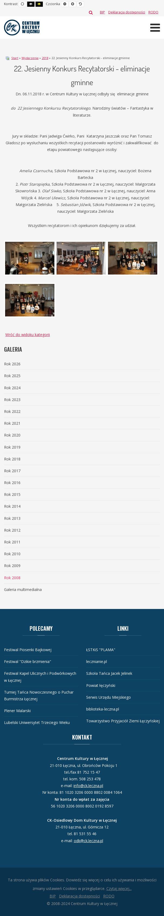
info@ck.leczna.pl (88, 785)
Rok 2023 (12, 399)
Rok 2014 (12, 506)
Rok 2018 (12, 458)
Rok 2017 (12, 470)
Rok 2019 (12, 447)
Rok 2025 (12, 375)
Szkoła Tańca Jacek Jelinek (109, 673)
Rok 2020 (12, 435)
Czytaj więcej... (119, 888)
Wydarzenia (30, 58)
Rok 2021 (12, 423)
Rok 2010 (12, 553)
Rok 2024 (12, 387)
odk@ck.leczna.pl (88, 840)
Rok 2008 (12, 577)
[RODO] (153, 12)
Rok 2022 (12, 411)
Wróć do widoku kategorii (27, 334)
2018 (45, 58)
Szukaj (91, 12)
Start (14, 58)
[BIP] (102, 12)
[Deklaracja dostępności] (126, 12)
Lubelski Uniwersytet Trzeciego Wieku (37, 722)
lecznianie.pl (96, 661)
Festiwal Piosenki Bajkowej (27, 649)
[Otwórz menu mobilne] (155, 27)
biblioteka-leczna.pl (102, 709)
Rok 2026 (12, 363)
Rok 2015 (12, 494)
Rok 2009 (12, 565)
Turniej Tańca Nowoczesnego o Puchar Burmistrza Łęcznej (39, 695)
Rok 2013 (12, 518)
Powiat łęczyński (100, 685)
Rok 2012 (12, 530)
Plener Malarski (17, 710)
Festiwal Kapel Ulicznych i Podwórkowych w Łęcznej (40, 677)
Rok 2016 (12, 482)
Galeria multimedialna (23, 589)
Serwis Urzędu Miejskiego (108, 697)
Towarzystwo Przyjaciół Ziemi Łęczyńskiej (123, 720)
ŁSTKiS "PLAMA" (100, 649)
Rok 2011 (12, 541)
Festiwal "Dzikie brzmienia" (27, 661)
